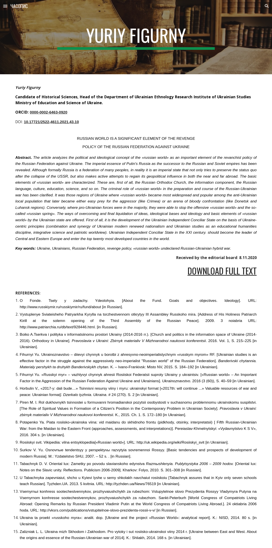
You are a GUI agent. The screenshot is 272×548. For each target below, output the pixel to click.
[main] (136, 37)
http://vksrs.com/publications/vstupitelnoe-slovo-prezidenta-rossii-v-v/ (97, 510)
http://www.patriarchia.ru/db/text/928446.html (57, 327)
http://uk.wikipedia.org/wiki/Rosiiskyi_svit (170, 442)
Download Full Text (222, 270)
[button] (5, 6)
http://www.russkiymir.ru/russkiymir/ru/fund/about (60, 307)
